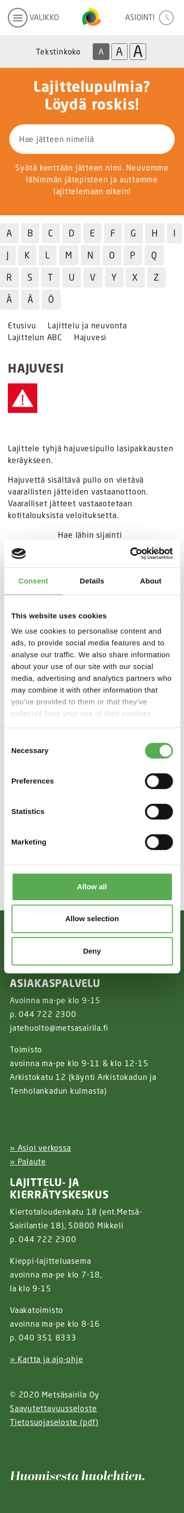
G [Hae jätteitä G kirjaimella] (133, 233)
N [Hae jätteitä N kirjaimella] (90, 255)
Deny (92, 951)
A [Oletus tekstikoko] (101, 51)
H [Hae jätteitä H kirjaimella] (155, 233)
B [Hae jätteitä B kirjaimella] (30, 233)
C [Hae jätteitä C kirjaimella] (50, 233)
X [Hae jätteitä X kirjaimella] (135, 277)
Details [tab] (92, 581)
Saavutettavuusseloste (53, 1408)
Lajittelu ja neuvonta (87, 325)
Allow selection (92, 918)
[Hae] (150, 139)
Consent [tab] (33, 581)
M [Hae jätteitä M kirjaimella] (69, 255)
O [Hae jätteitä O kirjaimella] (112, 255)
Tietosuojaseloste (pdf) (54, 1422)
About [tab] (150, 581)
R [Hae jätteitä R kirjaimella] (9, 277)
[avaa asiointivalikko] (150, 18)
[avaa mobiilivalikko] (33, 18)
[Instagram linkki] (14, 1446)
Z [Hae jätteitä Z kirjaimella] (156, 277)
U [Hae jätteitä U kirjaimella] (72, 277)
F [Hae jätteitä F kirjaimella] (113, 233)
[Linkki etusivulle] (92, 18)
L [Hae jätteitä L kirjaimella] (47, 255)
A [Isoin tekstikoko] (138, 51)
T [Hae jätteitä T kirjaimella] (50, 277)
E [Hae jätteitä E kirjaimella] (92, 233)
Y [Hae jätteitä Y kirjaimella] (114, 277)
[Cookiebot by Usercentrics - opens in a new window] (131, 553)
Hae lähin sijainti (90, 534)
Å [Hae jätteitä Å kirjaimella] (9, 299)
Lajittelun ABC (35, 337)
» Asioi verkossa (40, 1147)
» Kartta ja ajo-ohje (46, 1359)
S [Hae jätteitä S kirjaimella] (30, 277)
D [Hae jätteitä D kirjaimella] (72, 233)
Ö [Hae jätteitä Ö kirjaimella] (51, 299)
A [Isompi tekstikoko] (119, 51)
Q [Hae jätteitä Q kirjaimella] (154, 255)
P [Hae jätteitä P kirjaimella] (133, 255)
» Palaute (28, 1161)
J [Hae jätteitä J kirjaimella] (7, 255)
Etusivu (22, 325)
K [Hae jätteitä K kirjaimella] (27, 255)
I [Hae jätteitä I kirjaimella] (174, 233)
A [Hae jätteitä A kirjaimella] (9, 233)
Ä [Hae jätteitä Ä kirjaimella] (30, 299)
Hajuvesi (90, 337)
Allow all (92, 886)
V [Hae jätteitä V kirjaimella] (93, 277)
